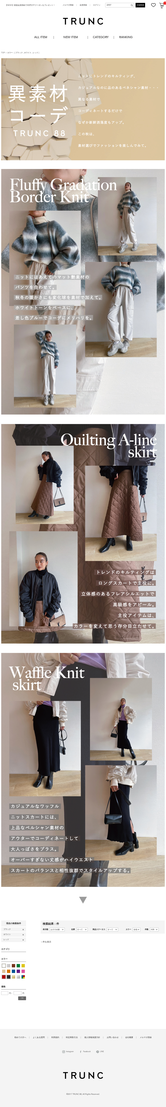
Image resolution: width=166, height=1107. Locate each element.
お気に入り (153, 5)
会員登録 (83, 5)
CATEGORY (100, 37)
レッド (36, 53)
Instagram (70, 1052)
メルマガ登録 (68, 5)
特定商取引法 (72, 1037)
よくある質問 (39, 1037)
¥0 (162, 8)
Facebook (87, 1052)
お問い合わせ (113, 1037)
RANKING (126, 37)
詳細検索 (140, 5)
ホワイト (28, 53)
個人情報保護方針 (92, 1037)
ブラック (19, 53)
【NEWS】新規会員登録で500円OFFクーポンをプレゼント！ (30, 5)
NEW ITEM (70, 37)
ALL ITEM (40, 37)
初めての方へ (20, 1037)
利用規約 (55, 1037)
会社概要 (129, 1037)
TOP (3, 53)
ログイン (96, 5)
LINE (102, 1052)
